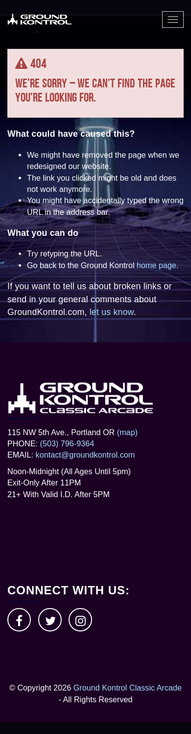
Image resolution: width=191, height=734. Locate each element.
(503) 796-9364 (67, 443)
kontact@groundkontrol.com (85, 454)
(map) (127, 432)
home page (156, 265)
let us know (112, 312)
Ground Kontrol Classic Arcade (127, 687)
